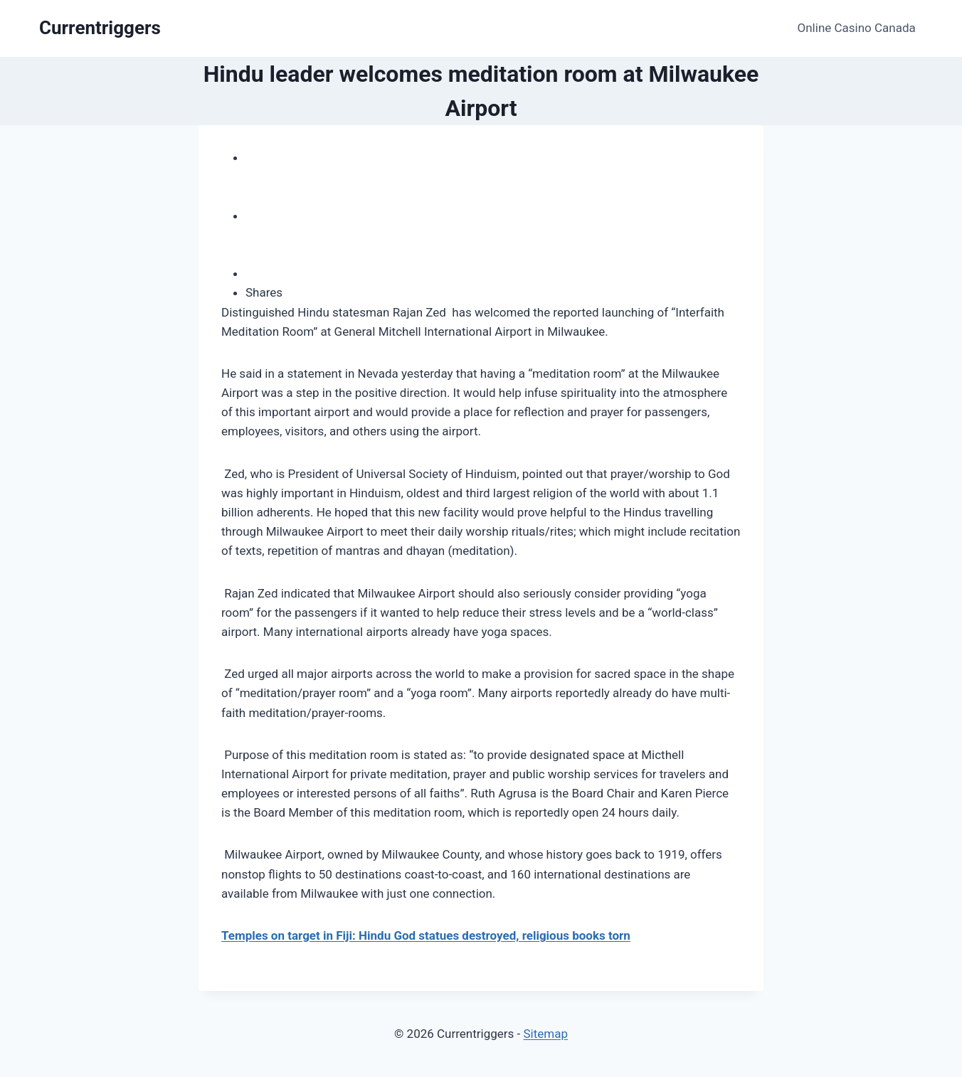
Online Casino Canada (857, 28)
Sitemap (545, 1033)
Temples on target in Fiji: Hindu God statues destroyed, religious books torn (425, 935)
